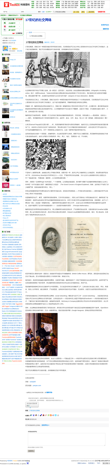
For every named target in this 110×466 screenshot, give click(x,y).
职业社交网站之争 (15, 91)
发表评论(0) (105, 25)
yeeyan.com (37, 385)
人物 (37, 1)
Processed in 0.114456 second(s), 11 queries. (14, 463)
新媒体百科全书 (13, 15)
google (76, 1)
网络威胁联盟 (7, 211)
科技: (32, 1)
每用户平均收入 (17, 292)
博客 (66, 3)
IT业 (48, 1)
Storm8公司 (5, 270)
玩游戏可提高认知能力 (12, 344)
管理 (69, 7)
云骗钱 (16, 282)
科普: (32, 3)
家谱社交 (12, 117)
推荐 (40, 7)
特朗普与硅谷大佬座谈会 (10, 199)
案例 (98, 3)
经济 (72, 7)
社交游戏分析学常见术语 (9, 275)
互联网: (58, 1)
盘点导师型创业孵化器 (12, 242)
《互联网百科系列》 (16, 134)
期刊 (75, 7)
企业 (40, 1)
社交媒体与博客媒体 (26, 15)
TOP (98, 463)
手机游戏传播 (9, 292)
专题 (44, 7)
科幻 (44, 3)
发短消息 (19, 51)
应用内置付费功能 (15, 325)
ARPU (9, 294)
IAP (15, 328)
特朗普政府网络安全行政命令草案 (12, 196)
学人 (95, 7)
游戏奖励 (10, 256)
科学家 (52, 3)
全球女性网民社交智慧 (16, 98)
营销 (66, 1)
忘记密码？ (49, 12)
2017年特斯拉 (14, 166)
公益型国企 (9, 247)
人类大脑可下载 (12, 354)
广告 (63, 1)
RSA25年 (5, 206)
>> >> (19, 15)
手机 (44, 5)
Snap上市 (13, 59)
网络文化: (83, 1)
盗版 (88, 7)
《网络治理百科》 (15, 153)
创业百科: (83, 3)
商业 (66, 7)
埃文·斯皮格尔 (7, 215)
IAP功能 (11, 328)
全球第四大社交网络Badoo (11, 309)
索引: (32, 7)
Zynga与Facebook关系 (11, 251)
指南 (95, 3)
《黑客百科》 (14, 140)
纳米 (95, 5)
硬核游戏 (15, 299)
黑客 (95, 1)
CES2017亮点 (7, 225)
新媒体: (58, 3)
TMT (51, 1)
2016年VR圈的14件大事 (10, 222)
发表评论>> (45, 425)
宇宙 (48, 3)
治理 (98, 1)
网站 (63, 5)
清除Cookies (81, 463)
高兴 (10, 46)
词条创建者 (12, 51)
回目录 (52, 42)
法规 (98, 7)
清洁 (88, 5)
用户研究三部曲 (10, 304)
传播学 (76, 3)
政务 (69, 1)
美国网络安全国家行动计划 (10, 201)
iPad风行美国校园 (13, 278)
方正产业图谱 (10, 287)
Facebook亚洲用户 (7, 351)
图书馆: (58, 7)
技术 (44, 1)
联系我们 (91, 463)
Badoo (4, 311)
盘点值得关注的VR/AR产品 (10, 220)
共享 (92, 7)
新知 (69, 5)
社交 (63, 3)
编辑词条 (106, 29)
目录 (30, 32)
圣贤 (10, 49)
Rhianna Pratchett (11, 249)
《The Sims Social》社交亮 (11, 266)
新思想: (58, 5)
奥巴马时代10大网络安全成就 (11, 203)
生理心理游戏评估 (15, 330)
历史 (37, 5)
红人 (92, 1)
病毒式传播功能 (6, 316)
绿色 (92, 5)
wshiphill (33, 382)
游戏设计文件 (6, 325)
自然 (37, 3)
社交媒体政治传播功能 (16, 66)
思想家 (76, 5)
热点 (48, 7)
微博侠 (4, 235)
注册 (43, 12)
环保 (102, 5)
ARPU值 (4, 294)
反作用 (5, 194)
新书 (66, 5)
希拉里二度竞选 (14, 128)
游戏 (72, 1)
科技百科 (3, 15)
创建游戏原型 (11, 261)
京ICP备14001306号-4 (102, 461)
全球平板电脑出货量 (14, 335)
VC (88, 3)
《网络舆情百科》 (15, 147)
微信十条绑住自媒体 (16, 85)
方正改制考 (17, 287)
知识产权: (83, 7)
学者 (69, 3)
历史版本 (13, 40)
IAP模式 (18, 328)
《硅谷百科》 (14, 159)
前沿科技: (83, 5)
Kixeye (12, 268)
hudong (27, 461)
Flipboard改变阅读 (13, 318)
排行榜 (52, 7)
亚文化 (103, 1)
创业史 (103, 3)
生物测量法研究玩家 (12, 301)
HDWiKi (9, 461)
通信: (32, 5)
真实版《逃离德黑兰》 (16, 72)
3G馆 (51, 5)
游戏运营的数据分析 (16, 273)
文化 (63, 7)
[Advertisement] (66, 410)
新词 (72, 5)
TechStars (5, 244)
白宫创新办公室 (7, 208)
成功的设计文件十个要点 (15, 323)
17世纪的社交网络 (36, 36)
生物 (98, 5)
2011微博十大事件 (13, 237)
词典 (48, 5)
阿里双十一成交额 (15, 185)
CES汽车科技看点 (8, 227)
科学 (40, 3)
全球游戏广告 (14, 347)
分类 (37, 7)
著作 (102, 7)
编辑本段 (47, 42)
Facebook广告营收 (15, 339)
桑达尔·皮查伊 (14, 179)
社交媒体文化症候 (15, 79)
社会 (88, 1)
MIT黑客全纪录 (14, 172)
